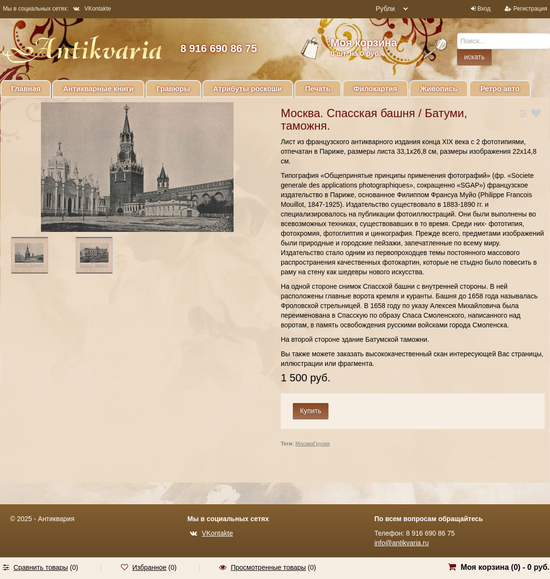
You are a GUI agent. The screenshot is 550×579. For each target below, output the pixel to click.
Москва (304, 443)
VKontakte (92, 8)
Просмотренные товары (268, 567)
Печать (317, 88)
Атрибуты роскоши (247, 88)
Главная (25, 88)
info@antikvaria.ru (401, 543)
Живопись (439, 88)
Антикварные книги (98, 88)
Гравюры (173, 88)
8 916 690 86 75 (218, 48)
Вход (483, 8)
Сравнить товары (40, 567)
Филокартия (375, 88)
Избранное (149, 567)
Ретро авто (499, 88)
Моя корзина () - (505, 567)
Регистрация (530, 8)
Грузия (322, 443)
